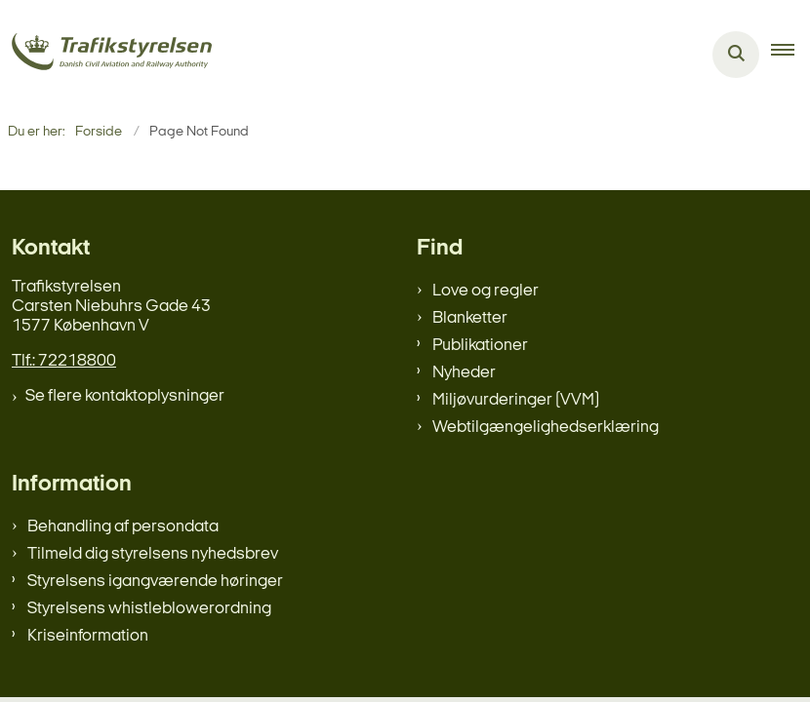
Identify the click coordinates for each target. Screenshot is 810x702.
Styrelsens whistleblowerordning (149, 609)
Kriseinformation (87, 636)
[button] (790, 54)
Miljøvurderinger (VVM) (515, 400)
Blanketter (469, 318)
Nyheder (464, 373)
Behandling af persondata (123, 527)
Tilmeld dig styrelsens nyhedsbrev (152, 554)
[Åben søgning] (735, 54)
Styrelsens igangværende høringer (155, 581)
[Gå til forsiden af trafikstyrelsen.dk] (106, 55)
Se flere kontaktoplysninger (124, 396)
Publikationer (480, 345)
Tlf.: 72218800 (64, 361)
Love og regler (485, 291)
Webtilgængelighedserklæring (545, 427)
